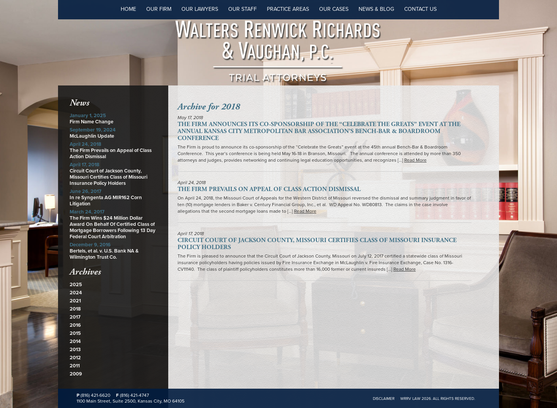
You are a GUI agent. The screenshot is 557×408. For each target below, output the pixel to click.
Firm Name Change (91, 122)
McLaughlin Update (92, 136)
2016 (75, 325)
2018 (75, 309)
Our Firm (158, 9)
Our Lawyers (199, 9)
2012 (75, 358)
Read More (415, 160)
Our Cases (334, 9)
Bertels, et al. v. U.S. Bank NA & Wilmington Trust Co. (104, 254)
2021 (75, 301)
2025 (76, 285)
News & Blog (376, 9)
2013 (75, 350)
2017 (75, 317)
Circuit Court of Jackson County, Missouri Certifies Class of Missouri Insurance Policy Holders (108, 177)
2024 (76, 293)
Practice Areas (288, 9)
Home (128, 9)
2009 (76, 374)
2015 (75, 333)
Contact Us (420, 9)
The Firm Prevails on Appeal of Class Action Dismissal (269, 189)
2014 (75, 341)
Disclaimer (384, 398)
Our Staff (242, 9)
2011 (75, 366)
